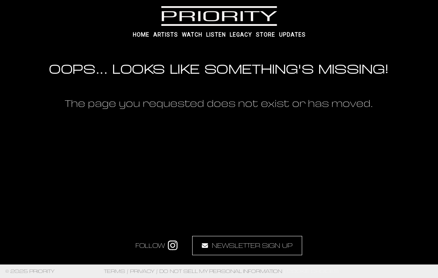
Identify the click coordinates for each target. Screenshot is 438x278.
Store (265, 35)
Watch (192, 35)
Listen (216, 35)
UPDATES (292, 35)
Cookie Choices (312, 271)
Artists (165, 35)
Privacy (142, 271)
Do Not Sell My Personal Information (220, 271)
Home (141, 35)
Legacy (241, 35)
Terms (114, 271)
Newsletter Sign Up (247, 245)
